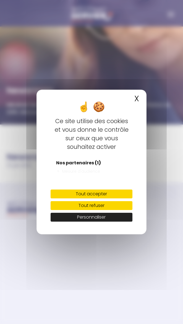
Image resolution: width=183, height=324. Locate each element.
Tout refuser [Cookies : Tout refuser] (91, 205)
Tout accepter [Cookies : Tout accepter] (91, 194)
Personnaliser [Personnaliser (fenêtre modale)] (91, 217)
